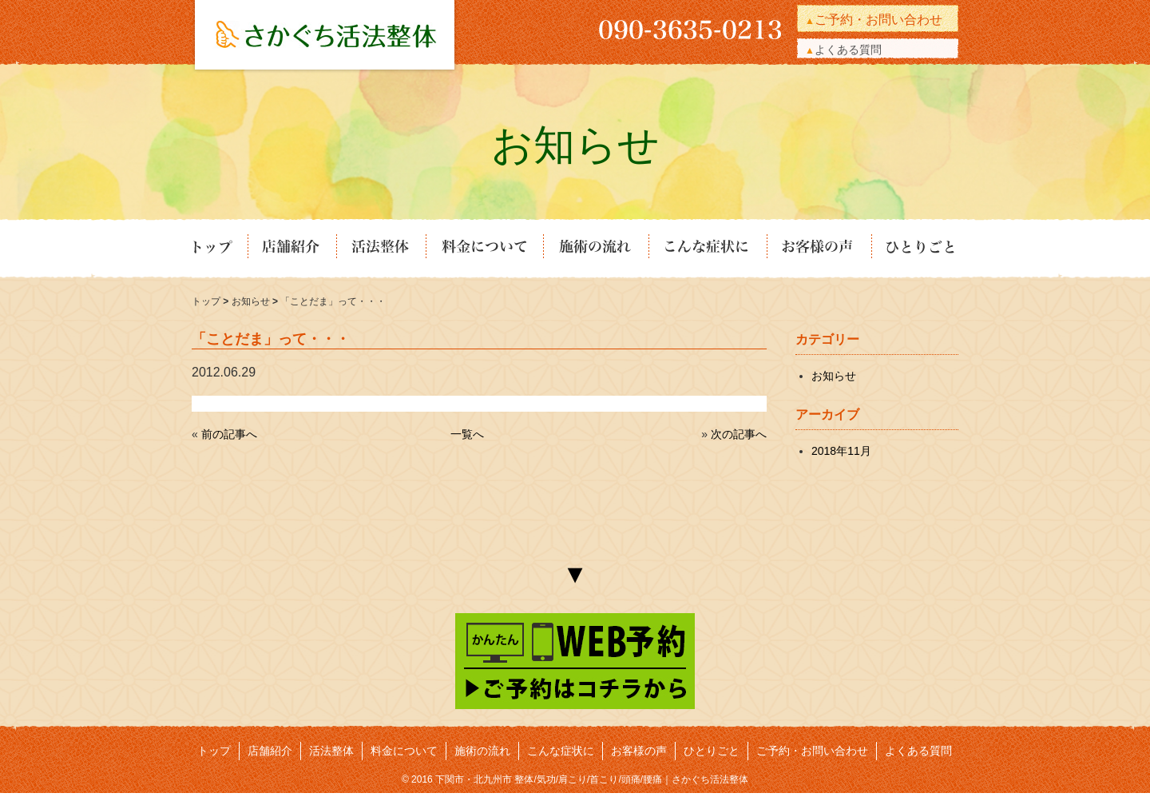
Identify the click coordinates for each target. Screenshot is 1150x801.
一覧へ (467, 434)
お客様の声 (818, 248)
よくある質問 (848, 49)
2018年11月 (841, 450)
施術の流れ (595, 248)
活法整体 (380, 248)
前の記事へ (229, 434)
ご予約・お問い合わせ (878, 19)
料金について (483, 248)
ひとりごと (914, 248)
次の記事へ (739, 434)
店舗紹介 (291, 248)
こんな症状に (707, 248)
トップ (219, 248)
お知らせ (252, 301)
